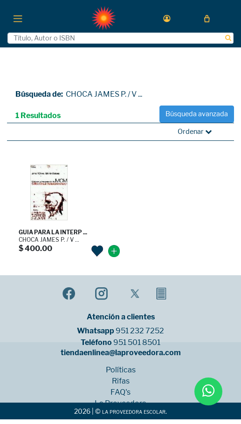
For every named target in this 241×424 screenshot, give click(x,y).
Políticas (121, 370)
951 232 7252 (140, 331)
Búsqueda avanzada (196, 114)
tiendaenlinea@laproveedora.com (121, 353)
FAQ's (120, 392)
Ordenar (195, 131)
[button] (167, 18)
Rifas (121, 381)
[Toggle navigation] (17, 18)
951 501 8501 (136, 342)
